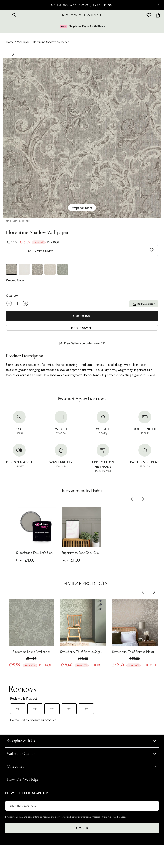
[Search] (14, 15)
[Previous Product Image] (132, 499)
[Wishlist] (149, 15)
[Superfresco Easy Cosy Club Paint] (81, 536)
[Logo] (81, 15)
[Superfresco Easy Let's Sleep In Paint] (36, 536)
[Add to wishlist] (151, 250)
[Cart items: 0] (158, 15)
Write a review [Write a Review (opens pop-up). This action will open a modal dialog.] (44, 250)
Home (10, 41)
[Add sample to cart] (82, 328)
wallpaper (23, 41)
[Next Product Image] (12, 53)
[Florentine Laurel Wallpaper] (31, 634)
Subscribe (82, 828)
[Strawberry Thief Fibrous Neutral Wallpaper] (135, 634)
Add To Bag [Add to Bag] (82, 316)
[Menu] (6, 15)
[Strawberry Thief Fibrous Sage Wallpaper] (83, 634)
